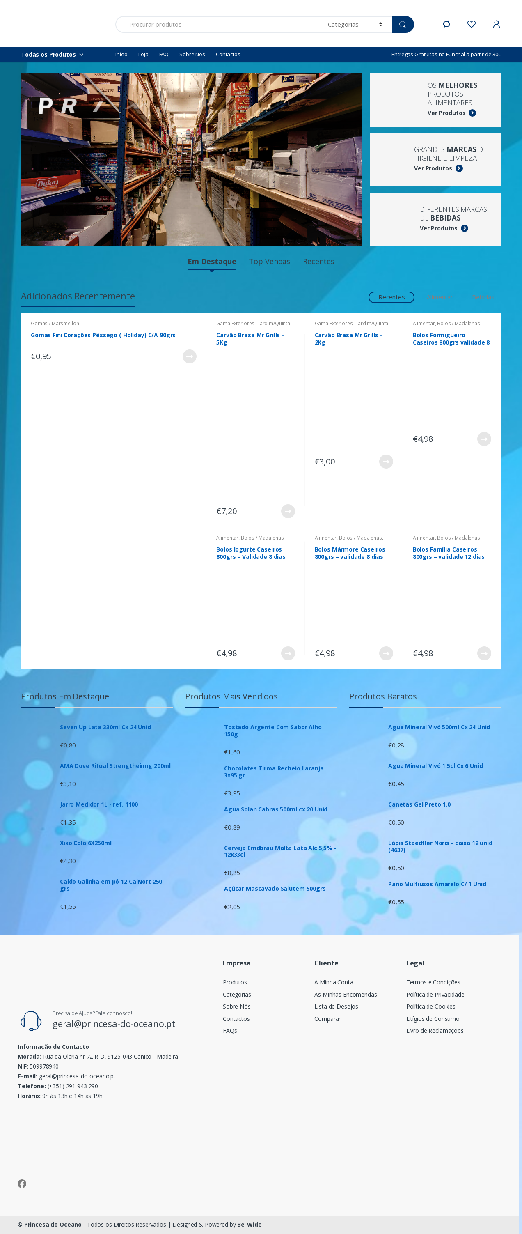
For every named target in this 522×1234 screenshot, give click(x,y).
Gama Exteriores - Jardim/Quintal (253, 323)
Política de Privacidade (435, 994)
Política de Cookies (431, 1006)
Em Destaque (212, 261)
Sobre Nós (192, 54)
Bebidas (483, 297)
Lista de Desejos (336, 1006)
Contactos (228, 54)
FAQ (164, 54)
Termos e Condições (433, 982)
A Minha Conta (333, 982)
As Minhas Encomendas (345, 994)
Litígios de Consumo (433, 1019)
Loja (143, 54)
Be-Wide (249, 1224)
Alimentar (440, 297)
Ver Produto (189, 356)
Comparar (327, 1019)
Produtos (235, 982)
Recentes (318, 261)
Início (121, 54)
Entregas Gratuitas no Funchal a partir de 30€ (446, 54)
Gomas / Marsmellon (55, 323)
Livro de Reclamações (435, 1030)
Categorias (237, 994)
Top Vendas (269, 261)
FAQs (230, 1030)
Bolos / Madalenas (458, 323)
